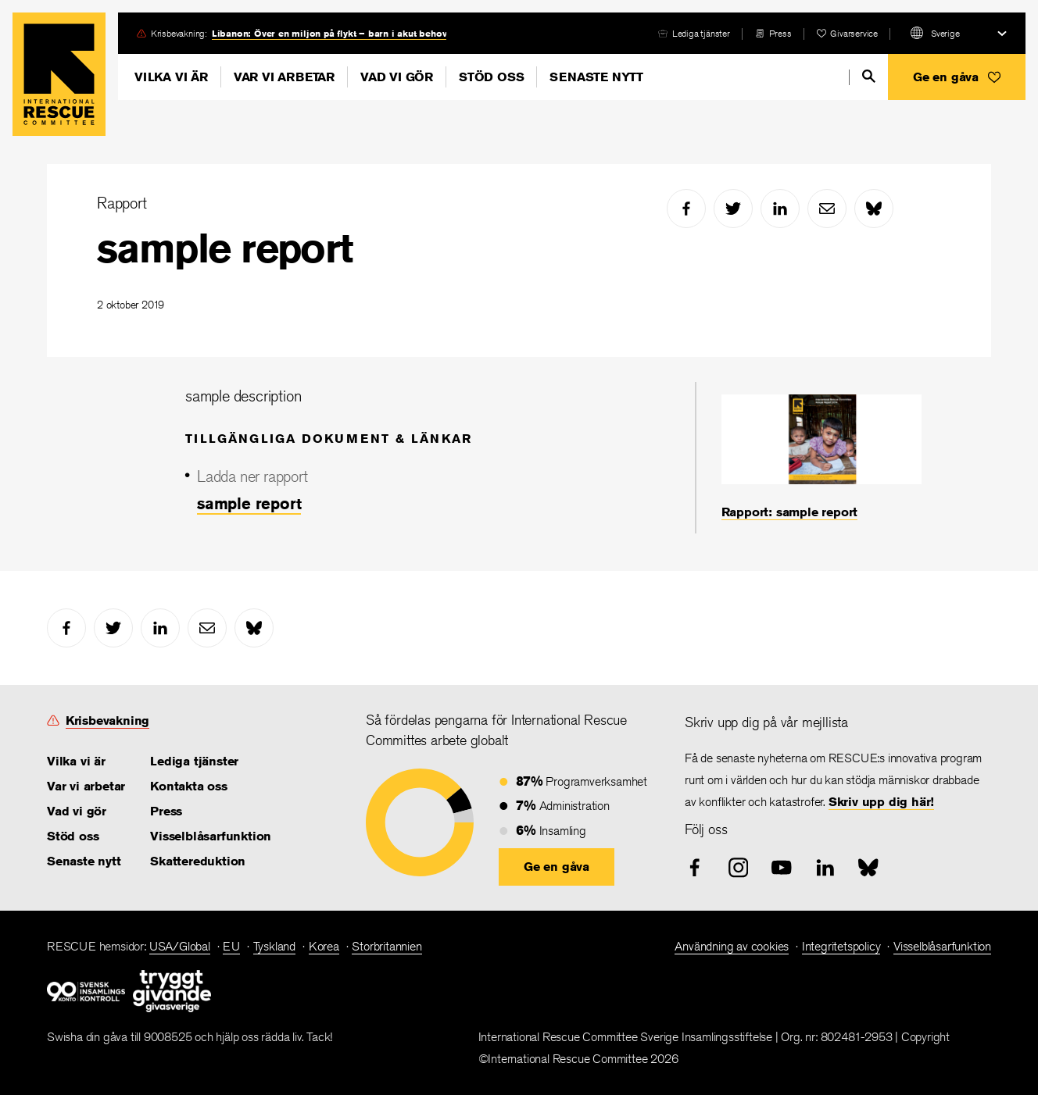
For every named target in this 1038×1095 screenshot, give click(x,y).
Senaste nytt (596, 77)
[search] (868, 76)
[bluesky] (873, 208)
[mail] (827, 208)
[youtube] (781, 868)
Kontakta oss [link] (188, 786)
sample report (225, 248)
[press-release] (773, 33)
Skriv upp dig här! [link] (881, 801)
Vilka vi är (171, 77)
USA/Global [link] (179, 946)
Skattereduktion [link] (197, 861)
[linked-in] (780, 208)
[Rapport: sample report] (821, 458)
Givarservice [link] (854, 33)
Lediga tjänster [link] (701, 33)
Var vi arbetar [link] (86, 786)
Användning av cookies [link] (732, 946)
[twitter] (733, 208)
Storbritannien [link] (386, 946)
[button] (956, 77)
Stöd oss (491, 77)
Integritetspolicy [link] (841, 946)
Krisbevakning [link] (107, 720)
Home (59, 74)
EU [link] (231, 946)
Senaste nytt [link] (84, 861)
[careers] (694, 33)
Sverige (945, 33)
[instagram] (738, 868)
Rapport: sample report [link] (789, 512)
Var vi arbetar (284, 77)
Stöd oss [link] (72, 836)
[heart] (847, 33)
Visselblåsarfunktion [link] (210, 836)
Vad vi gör (396, 77)
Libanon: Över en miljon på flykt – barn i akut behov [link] (329, 33)
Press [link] (780, 33)
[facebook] (686, 208)
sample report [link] (249, 503)
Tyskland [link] (274, 946)
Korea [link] (324, 946)
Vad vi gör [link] (76, 811)
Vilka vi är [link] (76, 761)
